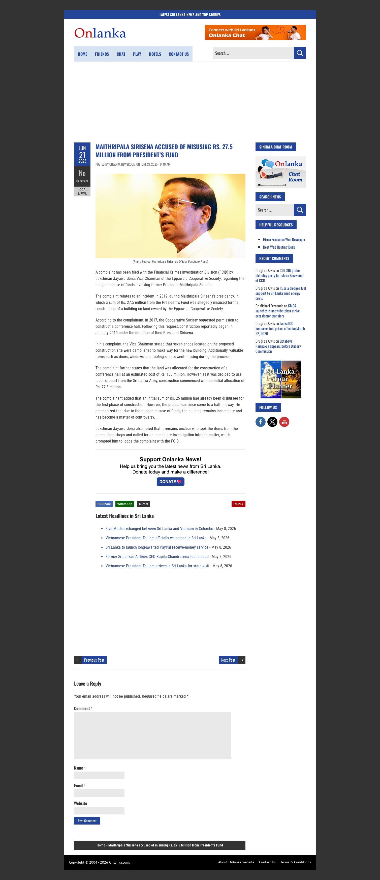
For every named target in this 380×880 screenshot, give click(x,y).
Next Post (228, 660)
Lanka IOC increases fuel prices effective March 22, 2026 (280, 328)
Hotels (155, 54)
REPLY (238, 504)
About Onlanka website (236, 862)
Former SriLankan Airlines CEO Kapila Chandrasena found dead (157, 556)
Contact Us (267, 862)
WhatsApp (124, 504)
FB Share (104, 504)
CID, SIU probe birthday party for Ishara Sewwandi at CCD (279, 275)
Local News (82, 191)
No (82, 172)
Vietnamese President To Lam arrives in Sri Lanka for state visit (157, 566)
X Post (143, 504)
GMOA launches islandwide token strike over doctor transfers (278, 310)
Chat (121, 54)
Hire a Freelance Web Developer (284, 239)
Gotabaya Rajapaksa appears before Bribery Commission (278, 346)
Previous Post (94, 660)
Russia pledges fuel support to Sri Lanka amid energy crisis (281, 293)
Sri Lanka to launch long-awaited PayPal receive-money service (157, 547)
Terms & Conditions (295, 862)
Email (79, 785)
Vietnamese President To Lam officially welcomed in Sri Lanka (156, 538)
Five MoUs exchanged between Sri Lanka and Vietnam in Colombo (159, 528)
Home (82, 54)
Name (79, 768)
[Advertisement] (190, 102)
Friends (102, 54)
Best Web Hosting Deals (279, 247)
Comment (82, 180)
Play (137, 54)
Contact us (179, 54)
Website (80, 803)
